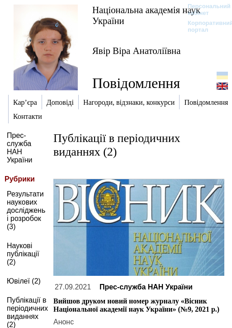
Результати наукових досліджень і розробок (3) (26, 210)
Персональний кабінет (205, 9)
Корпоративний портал (205, 26)
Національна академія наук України (146, 15)
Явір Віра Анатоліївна (136, 50)
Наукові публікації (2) (23, 254)
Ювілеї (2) (24, 281)
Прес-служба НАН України (19, 148)
